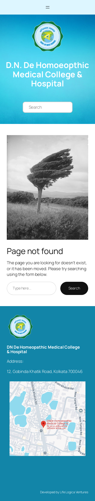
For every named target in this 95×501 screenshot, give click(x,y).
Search (74, 288)
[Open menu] (47, 7)
